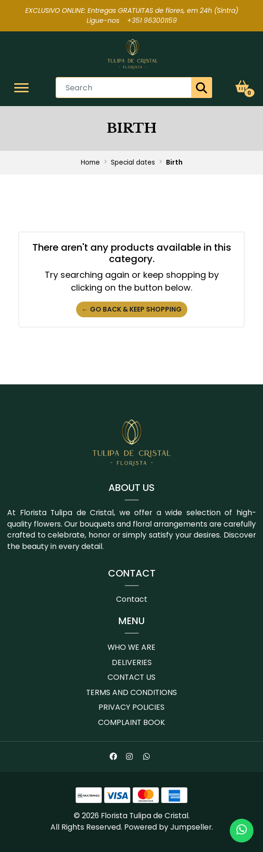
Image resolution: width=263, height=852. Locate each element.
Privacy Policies (131, 707)
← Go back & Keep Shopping (132, 309)
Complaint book (131, 722)
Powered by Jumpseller (168, 827)
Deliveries (132, 662)
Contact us (131, 677)
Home (90, 162)
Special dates (133, 162)
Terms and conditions (131, 692)
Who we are (131, 647)
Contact (131, 599)
